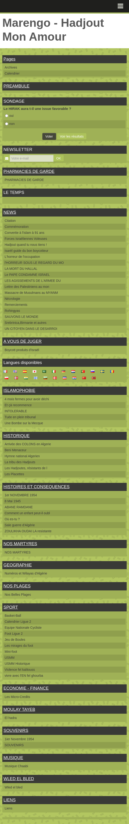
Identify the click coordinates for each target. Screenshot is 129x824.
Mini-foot (11, 651)
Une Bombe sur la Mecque (24, 423)
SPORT (10, 607)
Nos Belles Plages (18, 594)
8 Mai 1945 (13, 501)
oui (9, 115)
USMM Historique (17, 663)
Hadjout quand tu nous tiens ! (26, 245)
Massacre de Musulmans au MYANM (31, 293)
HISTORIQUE (16, 435)
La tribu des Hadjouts (20, 462)
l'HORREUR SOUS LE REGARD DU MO (34, 263)
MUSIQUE (13, 757)
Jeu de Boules (15, 639)
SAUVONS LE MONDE (21, 317)
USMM (10, 657)
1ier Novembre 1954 (19, 739)
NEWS (9, 212)
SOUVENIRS (15, 730)
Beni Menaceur (15, 450)
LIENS (9, 800)
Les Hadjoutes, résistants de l (26, 468)
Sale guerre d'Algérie (20, 525)
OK (58, 158)
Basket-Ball (13, 615)
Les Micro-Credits (17, 697)
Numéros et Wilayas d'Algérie (26, 573)
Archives (11, 67)
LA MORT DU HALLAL (21, 269)
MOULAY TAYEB (19, 709)
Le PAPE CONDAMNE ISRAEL (27, 275)
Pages (9, 59)
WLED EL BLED (18, 778)
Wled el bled (13, 787)
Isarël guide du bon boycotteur (26, 251)
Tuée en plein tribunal (20, 417)
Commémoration (16, 227)
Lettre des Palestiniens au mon (27, 287)
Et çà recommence (18, 405)
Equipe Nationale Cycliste (23, 627)
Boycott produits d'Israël (22, 350)
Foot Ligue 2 (14, 633)
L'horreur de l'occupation (22, 257)
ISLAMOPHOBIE (19, 390)
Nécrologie (12, 299)
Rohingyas (12, 311)
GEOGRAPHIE (17, 565)
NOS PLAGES (17, 586)
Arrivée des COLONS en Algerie (28, 444)
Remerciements (16, 305)
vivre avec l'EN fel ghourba (24, 675)
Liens (8, 808)
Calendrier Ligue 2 (18, 621)
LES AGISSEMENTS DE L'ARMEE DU (33, 281)
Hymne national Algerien (22, 456)
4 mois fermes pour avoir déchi (27, 399)
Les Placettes (14, 474)
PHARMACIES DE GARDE (28, 171)
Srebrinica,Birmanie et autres (26, 323)
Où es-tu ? (12, 519)
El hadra (11, 718)
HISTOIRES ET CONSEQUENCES (36, 486)
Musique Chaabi (16, 766)
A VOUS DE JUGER (22, 341)
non (10, 124)
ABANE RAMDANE (19, 507)
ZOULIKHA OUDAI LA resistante (28, 531)
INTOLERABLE (16, 411)
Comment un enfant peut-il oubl (27, 513)
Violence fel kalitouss (20, 669)
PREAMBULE (16, 86)
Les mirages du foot (19, 645)
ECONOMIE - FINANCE (26, 688)
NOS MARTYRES (20, 543)
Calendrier (12, 73)
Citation (10, 221)
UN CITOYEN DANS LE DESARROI (31, 329)
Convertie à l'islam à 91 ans (24, 233)
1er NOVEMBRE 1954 (21, 495)
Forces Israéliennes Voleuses (26, 239)
